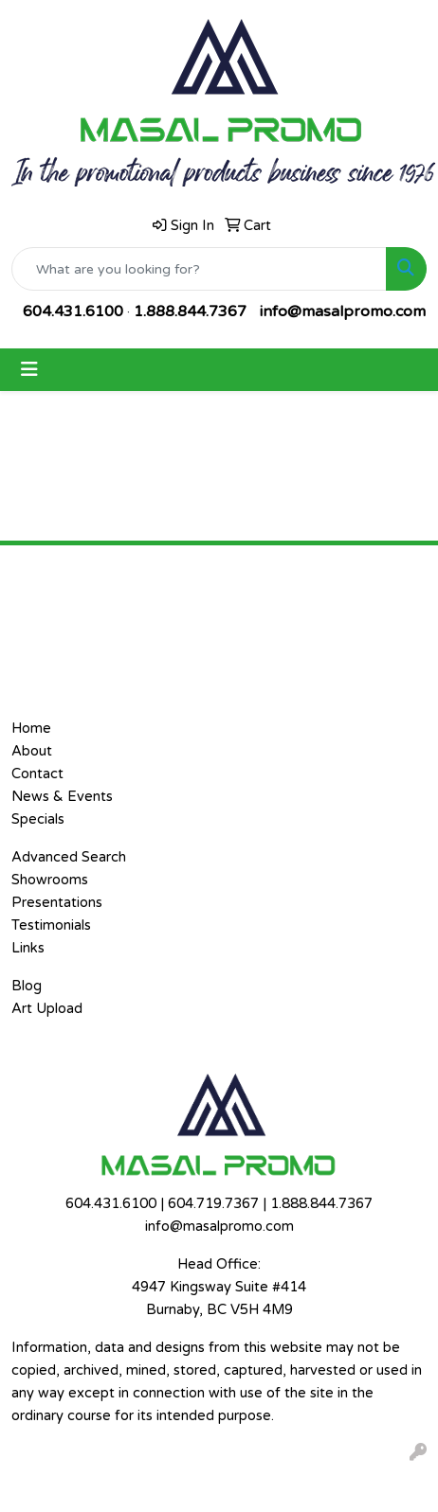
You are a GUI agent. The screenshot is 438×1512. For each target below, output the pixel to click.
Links (28, 948)
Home (31, 728)
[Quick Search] (199, 269)
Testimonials (51, 925)
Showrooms (49, 880)
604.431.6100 (73, 311)
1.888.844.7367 (190, 311)
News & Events (62, 797)
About (31, 751)
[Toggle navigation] (29, 369)
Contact (37, 774)
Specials (37, 819)
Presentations (56, 903)
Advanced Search (68, 857)
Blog (26, 986)
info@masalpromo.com (343, 311)
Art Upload (46, 1009)
